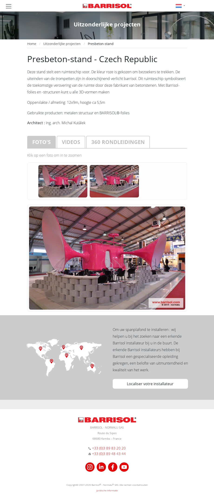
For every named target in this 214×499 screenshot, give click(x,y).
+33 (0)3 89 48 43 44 (109, 453)
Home (31, 43)
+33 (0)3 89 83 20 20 (109, 448)
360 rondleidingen (118, 141)
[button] (180, 6)
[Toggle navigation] (8, 6)
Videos (71, 141)
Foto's (41, 141)
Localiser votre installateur (150, 383)
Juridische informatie (107, 490)
